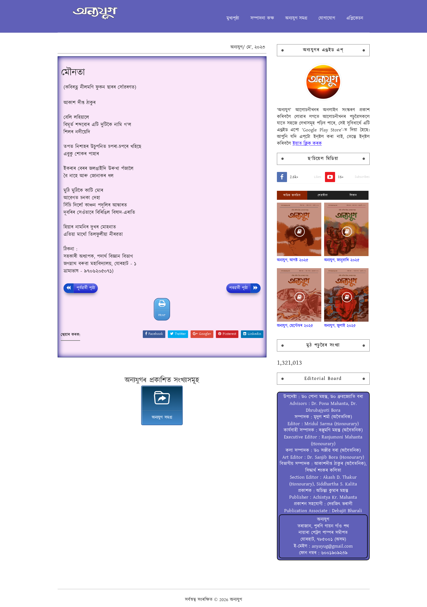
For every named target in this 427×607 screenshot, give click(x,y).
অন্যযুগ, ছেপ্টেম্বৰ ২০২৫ (295, 326)
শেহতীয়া (322, 195)
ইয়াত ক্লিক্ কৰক (307, 143)
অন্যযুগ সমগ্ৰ (296, 18)
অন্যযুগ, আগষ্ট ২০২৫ (292, 260)
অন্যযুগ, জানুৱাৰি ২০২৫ (342, 260)
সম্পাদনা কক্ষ (262, 18)
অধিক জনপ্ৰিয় (292, 195)
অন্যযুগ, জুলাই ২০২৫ (340, 326)
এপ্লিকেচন (354, 18)
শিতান (353, 195)
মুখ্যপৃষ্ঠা (233, 18)
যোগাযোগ (326, 18)
